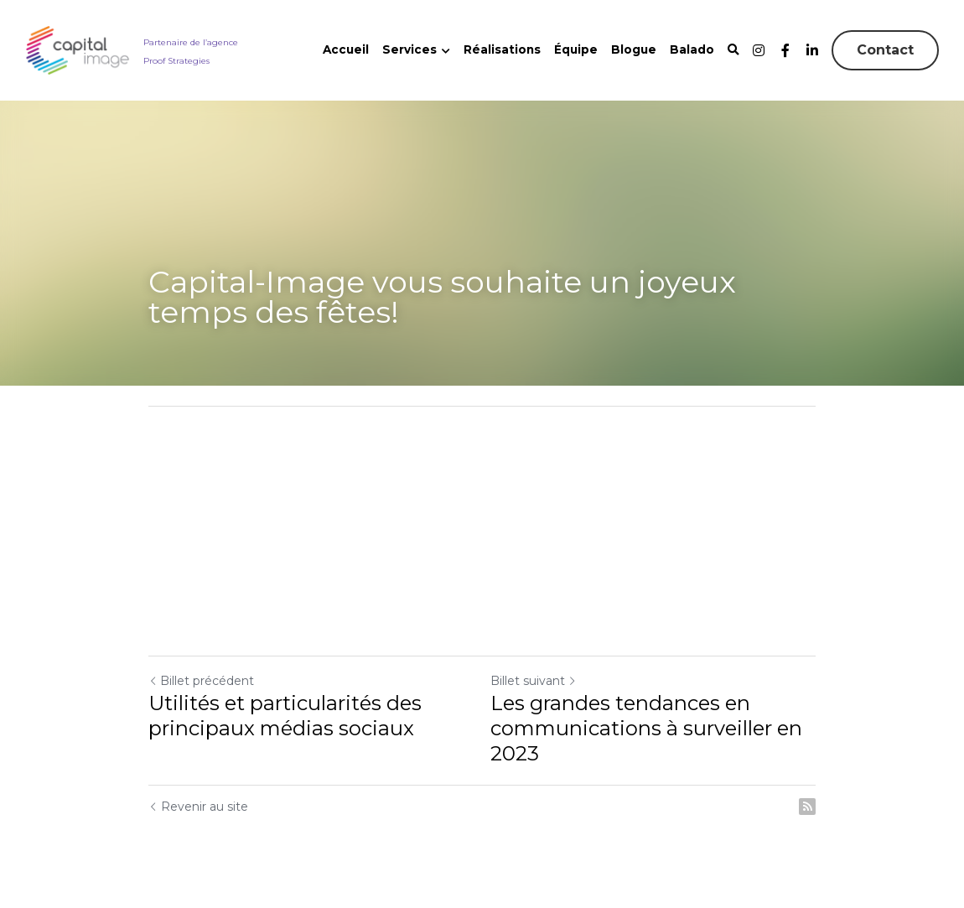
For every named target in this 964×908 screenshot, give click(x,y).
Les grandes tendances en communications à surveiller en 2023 (646, 728)
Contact (885, 50)
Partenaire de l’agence (190, 42)
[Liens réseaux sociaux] (758, 50)
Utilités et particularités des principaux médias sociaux (285, 715)
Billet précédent (201, 680)
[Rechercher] (733, 50)
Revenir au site (198, 806)
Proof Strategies (176, 60)
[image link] (77, 49)
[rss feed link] (807, 806)
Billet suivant (533, 680)
